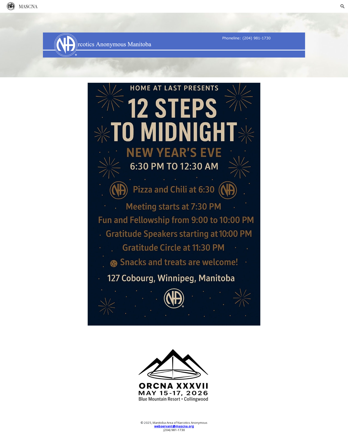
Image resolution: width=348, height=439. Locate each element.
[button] (342, 6)
